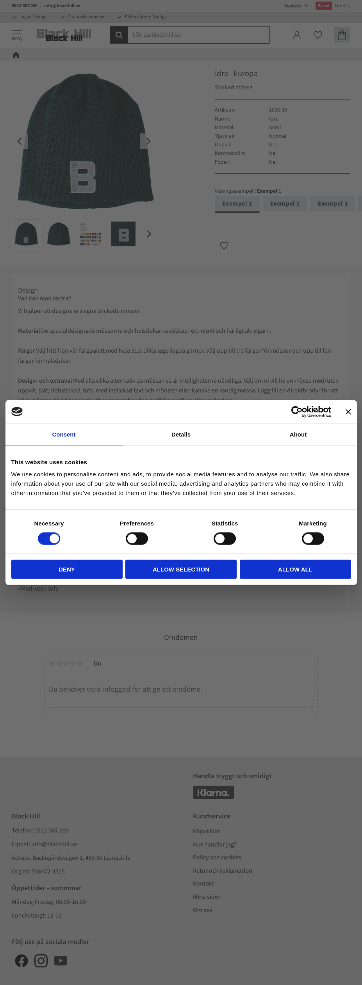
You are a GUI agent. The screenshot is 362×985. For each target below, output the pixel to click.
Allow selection (181, 569)
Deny (67, 569)
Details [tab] (181, 434)
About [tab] (298, 434)
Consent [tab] (64, 434)
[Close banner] (348, 411)
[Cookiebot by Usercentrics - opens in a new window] (297, 411)
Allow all (295, 569)
